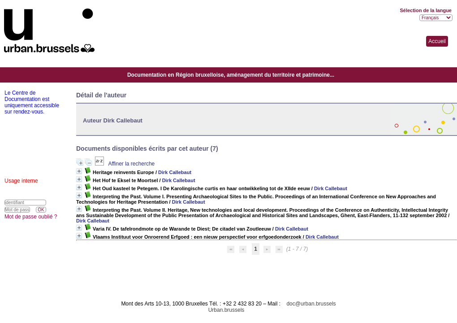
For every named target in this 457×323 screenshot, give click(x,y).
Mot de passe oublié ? (30, 217)
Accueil (437, 41)
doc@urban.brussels (311, 304)
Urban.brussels (226, 310)
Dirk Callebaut (174, 172)
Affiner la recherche (131, 164)
